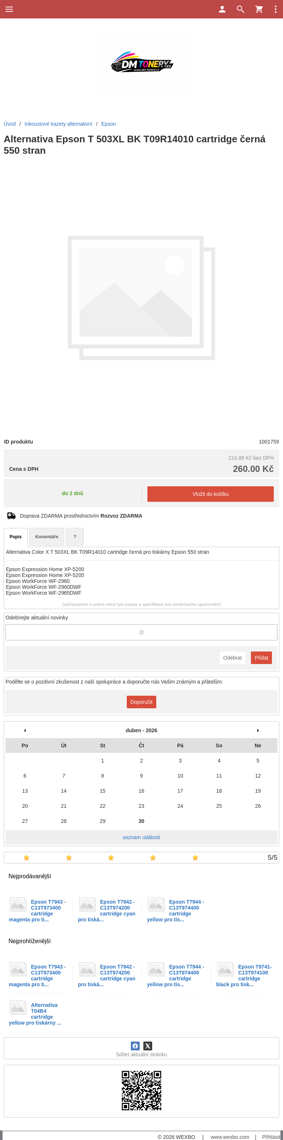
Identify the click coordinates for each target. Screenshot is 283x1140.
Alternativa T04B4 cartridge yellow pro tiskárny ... (35, 1014)
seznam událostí (141, 837)
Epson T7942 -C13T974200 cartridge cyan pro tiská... (107, 910)
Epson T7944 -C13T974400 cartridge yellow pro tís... (175, 910)
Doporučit (141, 702)
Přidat (261, 658)
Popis (16, 536)
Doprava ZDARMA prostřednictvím (81, 516)
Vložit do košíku (210, 494)
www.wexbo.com (230, 1137)
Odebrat (232, 658)
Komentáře (47, 536)
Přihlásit (271, 1137)
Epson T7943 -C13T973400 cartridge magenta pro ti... (37, 910)
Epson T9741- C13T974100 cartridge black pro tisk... (244, 975)
